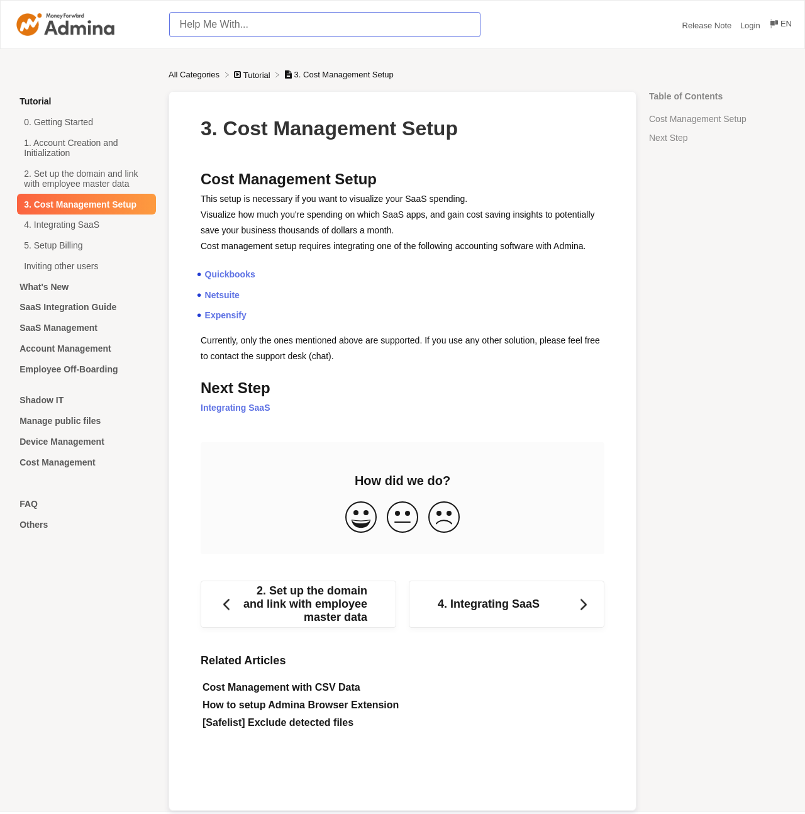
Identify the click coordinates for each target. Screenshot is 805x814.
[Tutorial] (253, 74)
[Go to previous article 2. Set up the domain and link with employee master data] (298, 604)
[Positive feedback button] (360, 518)
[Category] (84, 384)
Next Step (668, 138)
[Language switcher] (780, 25)
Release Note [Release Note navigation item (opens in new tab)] (708, 25)
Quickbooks (230, 274)
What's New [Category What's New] (44, 287)
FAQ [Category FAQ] (28, 504)
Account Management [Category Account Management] (65, 348)
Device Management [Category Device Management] (61, 442)
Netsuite (222, 295)
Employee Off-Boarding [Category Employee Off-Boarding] (68, 369)
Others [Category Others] (33, 525)
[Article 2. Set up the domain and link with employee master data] (84, 178)
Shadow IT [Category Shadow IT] (41, 400)
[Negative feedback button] (444, 518)
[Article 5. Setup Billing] (84, 245)
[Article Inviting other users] (84, 266)
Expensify (226, 315)
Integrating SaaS (235, 408)
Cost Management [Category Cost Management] (57, 462)
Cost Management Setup (698, 119)
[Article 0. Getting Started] (84, 122)
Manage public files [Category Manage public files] (60, 421)
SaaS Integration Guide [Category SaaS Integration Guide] (67, 307)
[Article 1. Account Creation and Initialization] (84, 148)
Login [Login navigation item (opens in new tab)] (751, 25)
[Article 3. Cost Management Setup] (84, 204)
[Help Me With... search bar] (324, 24)
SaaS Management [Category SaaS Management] (58, 328)
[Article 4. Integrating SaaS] (84, 225)
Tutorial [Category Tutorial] (35, 101)
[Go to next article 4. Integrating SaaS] (506, 604)
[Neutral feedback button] (402, 518)
